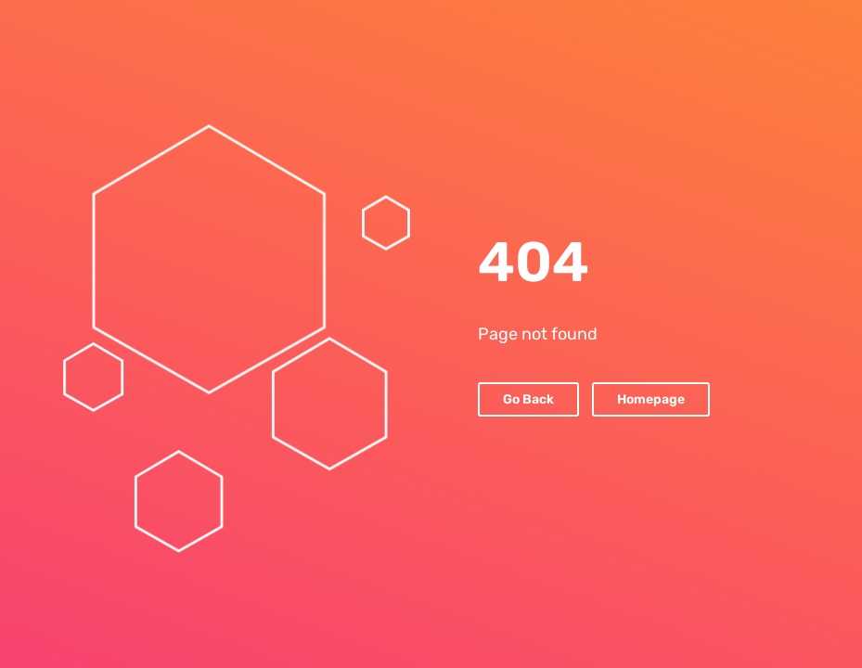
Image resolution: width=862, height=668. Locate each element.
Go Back (528, 399)
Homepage (651, 399)
